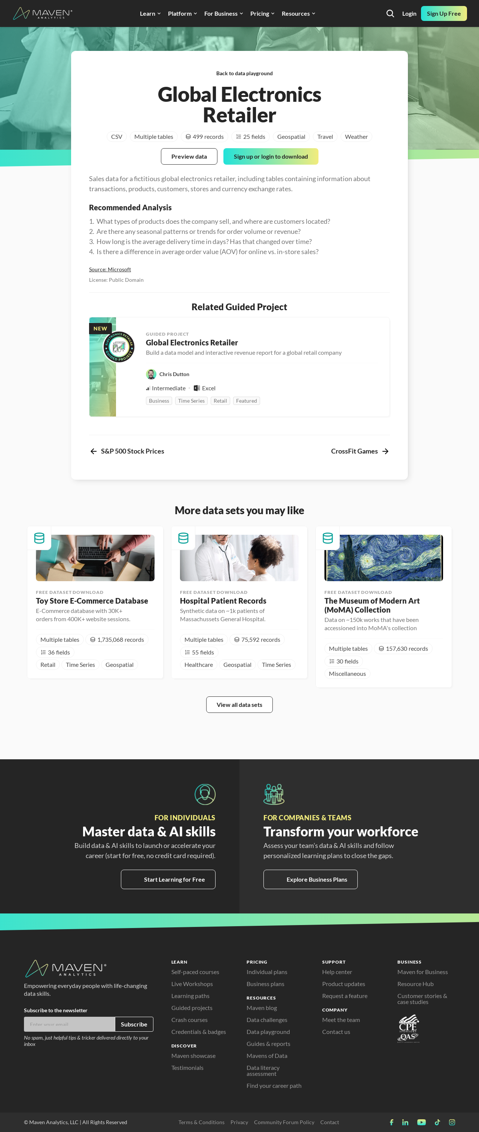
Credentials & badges (198, 1031)
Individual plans (267, 971)
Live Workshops (192, 983)
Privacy (239, 1122)
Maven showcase (193, 1055)
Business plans (265, 983)
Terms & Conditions (202, 1122)
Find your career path (274, 1085)
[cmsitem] (95, 602)
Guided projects (192, 1007)
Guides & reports (268, 1043)
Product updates (343, 983)
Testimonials (187, 1067)
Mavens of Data (267, 1055)
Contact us (336, 1031)
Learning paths (190, 995)
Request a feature (344, 995)
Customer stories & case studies (422, 998)
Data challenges (267, 1019)
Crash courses (189, 1019)
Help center (337, 971)
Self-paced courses (195, 971)
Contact (329, 1122)
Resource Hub (415, 983)
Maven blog (262, 1007)
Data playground (268, 1031)
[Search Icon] (390, 13)
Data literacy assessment (264, 1070)
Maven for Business (422, 971)
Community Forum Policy (284, 1122)
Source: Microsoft (110, 269)
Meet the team (341, 1019)
